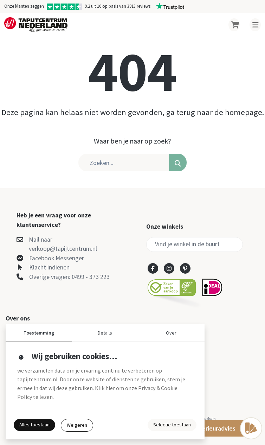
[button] (178, 162)
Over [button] (171, 333)
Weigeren (77, 425)
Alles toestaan (34, 424)
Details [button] (105, 333)
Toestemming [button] (39, 333)
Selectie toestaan (172, 424)
